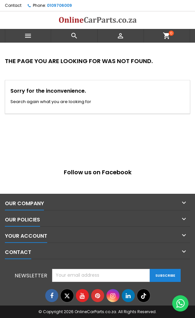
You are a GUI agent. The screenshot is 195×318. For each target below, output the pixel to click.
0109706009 (59, 5)
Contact (13, 5)
